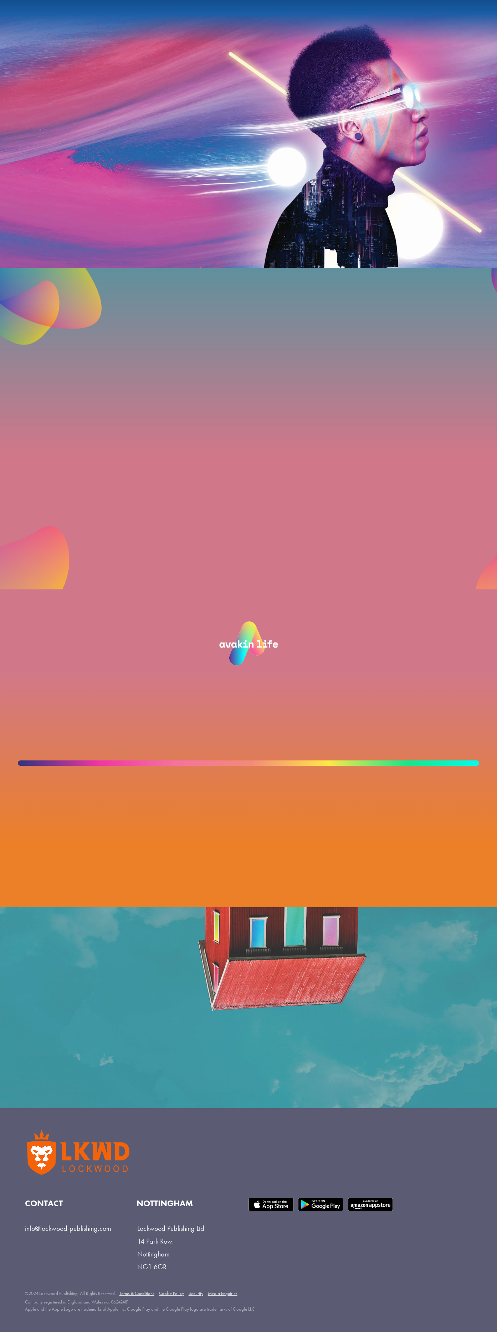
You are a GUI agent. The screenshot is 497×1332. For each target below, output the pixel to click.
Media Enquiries (222, 1293)
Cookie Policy (171, 1293)
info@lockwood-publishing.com (68, 1228)
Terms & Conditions (136, 1293)
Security (196, 1293)
